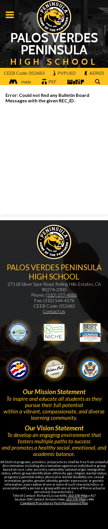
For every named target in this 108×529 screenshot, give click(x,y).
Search (98, 82)
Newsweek (90, 332)
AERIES (94, 73)
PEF (49, 81)
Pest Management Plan (71, 503)
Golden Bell (18, 369)
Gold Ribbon (54, 369)
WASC (18, 332)
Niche (54, 332)
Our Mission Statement (54, 392)
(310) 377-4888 (61, 295)
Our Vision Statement (54, 428)
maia (18, 81)
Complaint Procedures (37, 503)
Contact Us (54, 311)
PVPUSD (64, 73)
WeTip (75, 82)
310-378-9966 (78, 495)
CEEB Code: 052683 (24, 73)
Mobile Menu (10, 15)
